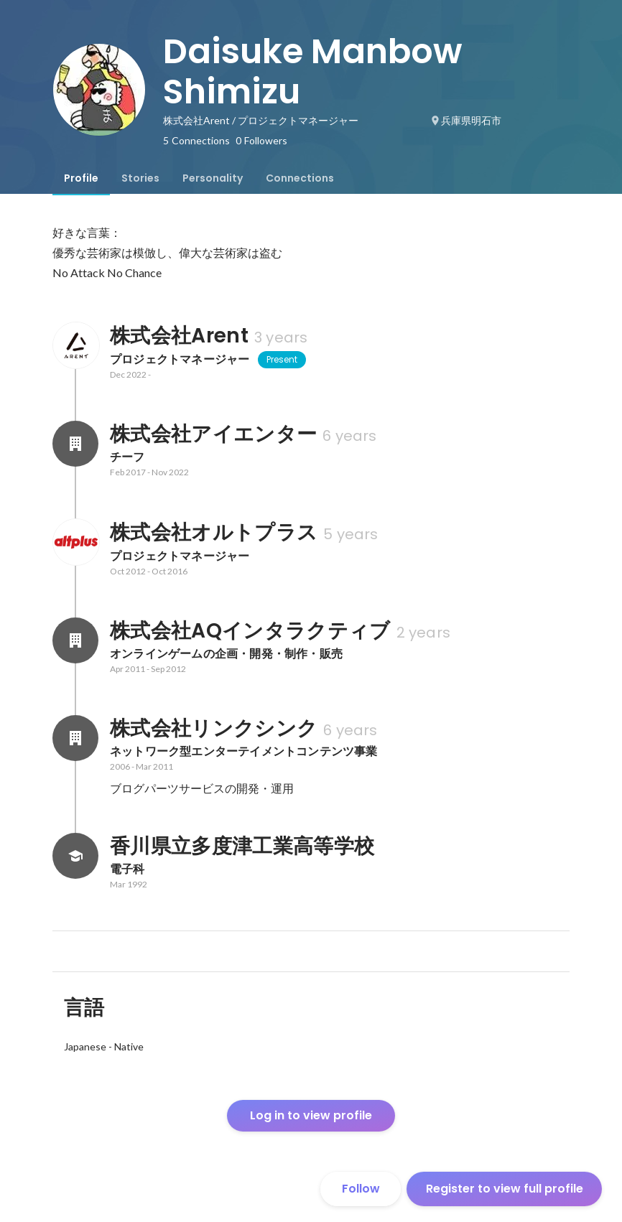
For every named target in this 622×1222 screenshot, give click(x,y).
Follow (361, 1188)
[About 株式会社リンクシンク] (75, 738)
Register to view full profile (504, 1188)
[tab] (81, 178)
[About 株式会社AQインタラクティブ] (75, 640)
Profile (81, 178)
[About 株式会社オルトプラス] (75, 542)
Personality (212, 178)
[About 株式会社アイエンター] (75, 444)
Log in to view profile (311, 1115)
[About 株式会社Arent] (75, 345)
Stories (140, 178)
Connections (300, 178)
